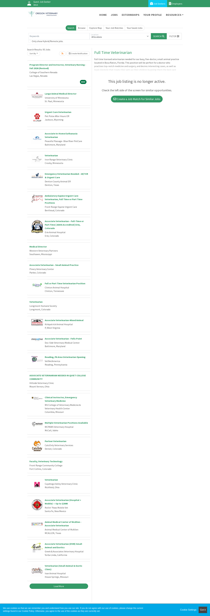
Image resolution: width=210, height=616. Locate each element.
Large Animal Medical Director (60, 93)
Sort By (33, 53)
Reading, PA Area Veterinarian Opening (65, 357)
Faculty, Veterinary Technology (45, 461)
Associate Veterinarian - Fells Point (63, 338)
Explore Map (95, 27)
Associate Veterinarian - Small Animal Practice (53, 265)
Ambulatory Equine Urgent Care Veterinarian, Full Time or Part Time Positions (63, 199)
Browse (81, 27)
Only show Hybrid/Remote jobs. (47, 41)
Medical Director (38, 246)
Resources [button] (173, 15)
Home (103, 15)
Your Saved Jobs (134, 27)
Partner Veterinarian (55, 441)
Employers (175, 3)
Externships (130, 15)
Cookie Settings (188, 610)
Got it (203, 610)
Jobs (114, 15)
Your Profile (153, 15)
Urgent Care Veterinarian (58, 112)
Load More (59, 586)
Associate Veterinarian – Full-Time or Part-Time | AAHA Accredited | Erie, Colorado (64, 225)
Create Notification (78, 53)
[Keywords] (59, 36)
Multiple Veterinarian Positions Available (66, 422)
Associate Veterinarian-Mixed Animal (64, 320)
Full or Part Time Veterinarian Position (65, 283)
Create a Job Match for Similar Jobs (136, 99)
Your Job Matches (114, 27)
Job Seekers (157, 3)
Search (71, 27)
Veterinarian (51, 155)
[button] (174, 36)
